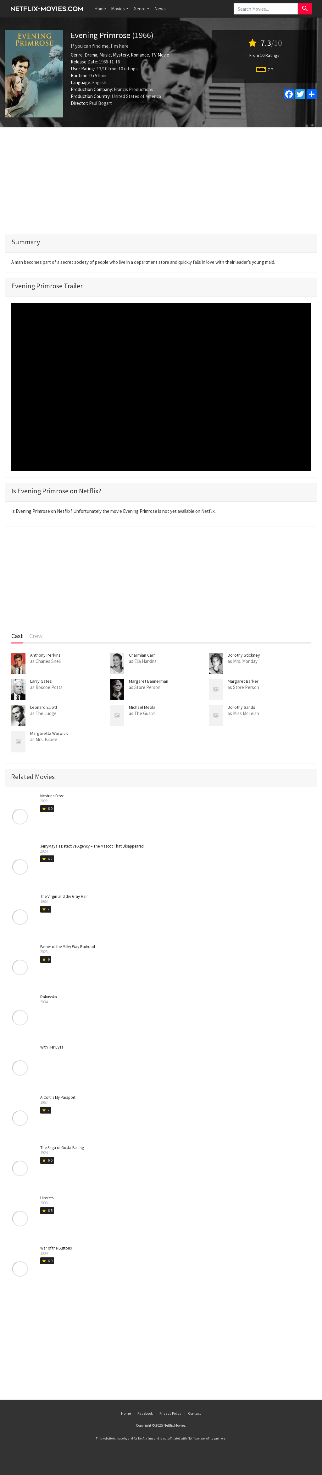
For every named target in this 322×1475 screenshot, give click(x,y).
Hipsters (46, 1198)
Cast (17, 636)
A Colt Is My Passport (57, 1097)
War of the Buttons (56, 1248)
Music (105, 55)
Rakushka (48, 997)
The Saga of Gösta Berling (62, 1147)
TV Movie (160, 55)
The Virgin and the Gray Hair (64, 896)
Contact (194, 1413)
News (160, 9)
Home (100, 9)
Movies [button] (118, 9)
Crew (35, 636)
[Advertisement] (161, 180)
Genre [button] (140, 9)
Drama (91, 55)
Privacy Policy (170, 1413)
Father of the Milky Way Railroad (67, 946)
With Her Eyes (51, 1047)
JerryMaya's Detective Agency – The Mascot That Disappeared (92, 846)
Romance (140, 55)
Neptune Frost (52, 796)
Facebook (145, 1413)
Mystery (121, 55)
